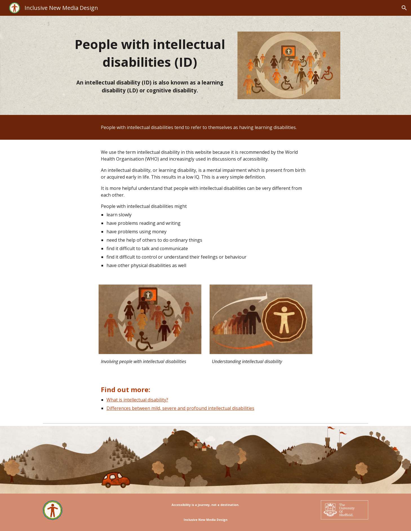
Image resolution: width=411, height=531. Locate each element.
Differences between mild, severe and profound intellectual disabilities (180, 408)
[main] (150, 53)
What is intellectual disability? (137, 400)
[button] (404, 8)
